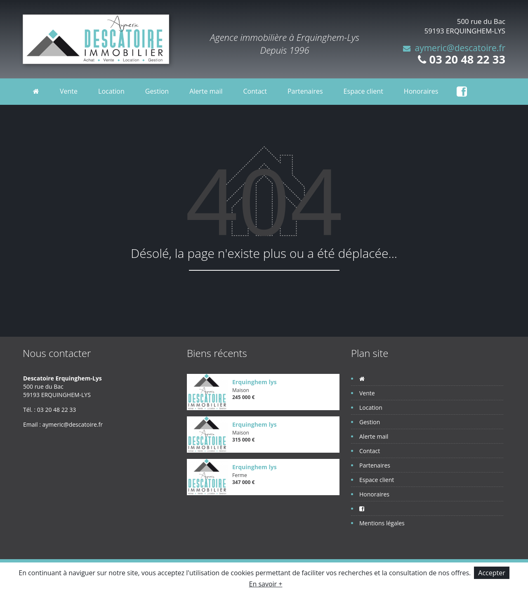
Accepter (491, 572)
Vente (69, 91)
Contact (254, 91)
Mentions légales (382, 523)
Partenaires (305, 91)
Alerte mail (205, 91)
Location (111, 91)
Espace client (363, 91)
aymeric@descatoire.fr (460, 48)
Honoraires (421, 91)
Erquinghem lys (254, 382)
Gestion (157, 91)
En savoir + (266, 583)
